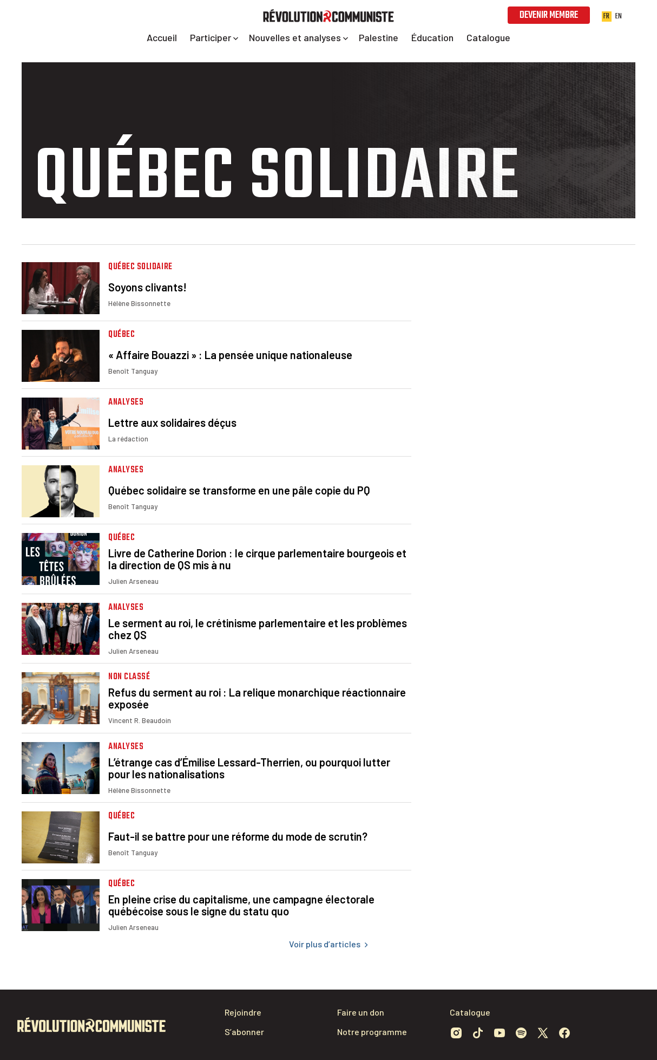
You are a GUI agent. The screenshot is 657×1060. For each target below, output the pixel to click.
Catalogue (470, 1012)
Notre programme (372, 1031)
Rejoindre (243, 1012)
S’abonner (244, 1031)
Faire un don (360, 1012)
